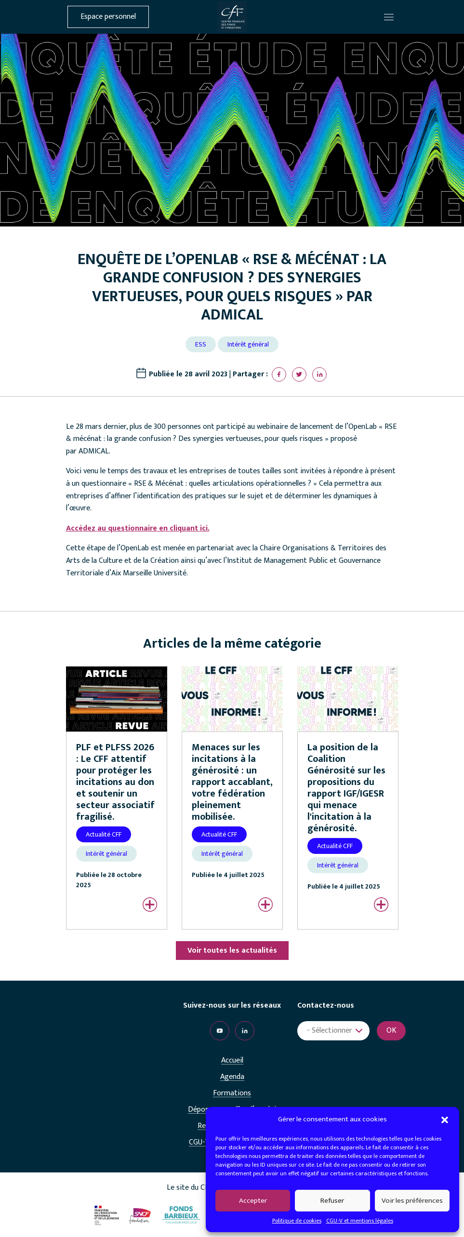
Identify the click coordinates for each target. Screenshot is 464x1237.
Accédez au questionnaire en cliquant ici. (138, 528)
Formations (232, 1093)
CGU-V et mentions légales (359, 1220)
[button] (445, 1119)
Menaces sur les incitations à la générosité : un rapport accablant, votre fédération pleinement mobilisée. (232, 782)
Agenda (232, 1077)
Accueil (232, 1060)
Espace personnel (108, 17)
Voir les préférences (412, 1201)
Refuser (332, 1201)
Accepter (253, 1201)
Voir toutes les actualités (232, 950)
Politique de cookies (296, 1220)
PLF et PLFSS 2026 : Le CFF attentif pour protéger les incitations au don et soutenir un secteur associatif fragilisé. (115, 782)
